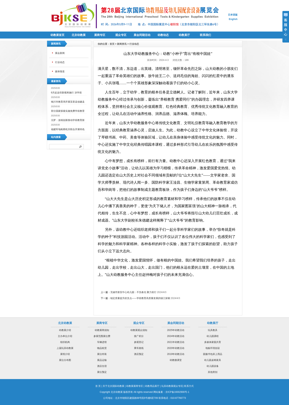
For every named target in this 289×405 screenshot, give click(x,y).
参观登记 (139, 342)
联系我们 (205, 35)
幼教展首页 (57, 35)
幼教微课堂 (176, 360)
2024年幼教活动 (175, 336)
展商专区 (99, 35)
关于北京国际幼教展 (113, 386)
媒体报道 (60, 71)
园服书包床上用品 (212, 354)
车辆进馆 (102, 342)
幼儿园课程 (213, 336)
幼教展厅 (184, 35)
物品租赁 (102, 348)
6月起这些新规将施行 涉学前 (66, 92)
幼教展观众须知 (138, 330)
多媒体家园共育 (212, 342)
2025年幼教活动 (175, 330)
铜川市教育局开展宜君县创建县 (68, 101)
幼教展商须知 (102, 330)
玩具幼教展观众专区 (172, 386)
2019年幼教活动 (175, 354)
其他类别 (212, 372)
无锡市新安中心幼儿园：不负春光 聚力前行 (133, 292)
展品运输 (102, 360)
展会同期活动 (142, 35)
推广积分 (139, 336)
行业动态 (60, 62)
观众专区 (120, 35)
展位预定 (102, 372)
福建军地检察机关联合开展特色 (68, 129)
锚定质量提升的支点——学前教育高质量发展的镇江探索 (140, 298)
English (233, 19)
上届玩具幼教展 (65, 348)
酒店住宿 (102, 366)
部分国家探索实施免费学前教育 (68, 111)
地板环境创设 (212, 348)
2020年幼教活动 (175, 348)
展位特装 (102, 354)
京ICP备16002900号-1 (177, 392)
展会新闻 (60, 53)
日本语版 (233, 14)
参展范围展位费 (102, 336)
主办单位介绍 (65, 336)
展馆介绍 (65, 354)
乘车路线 (139, 348)
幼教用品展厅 (152, 386)
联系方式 (189, 386)
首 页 (98, 386)
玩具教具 (212, 330)
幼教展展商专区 (134, 386)
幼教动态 (163, 35)
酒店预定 (139, 354)
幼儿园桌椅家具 (212, 360)
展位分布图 (65, 360)
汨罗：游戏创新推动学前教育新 (68, 120)
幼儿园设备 (213, 366)
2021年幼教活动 (175, 342)
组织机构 (65, 342)
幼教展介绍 (65, 330)
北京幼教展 (79, 35)
